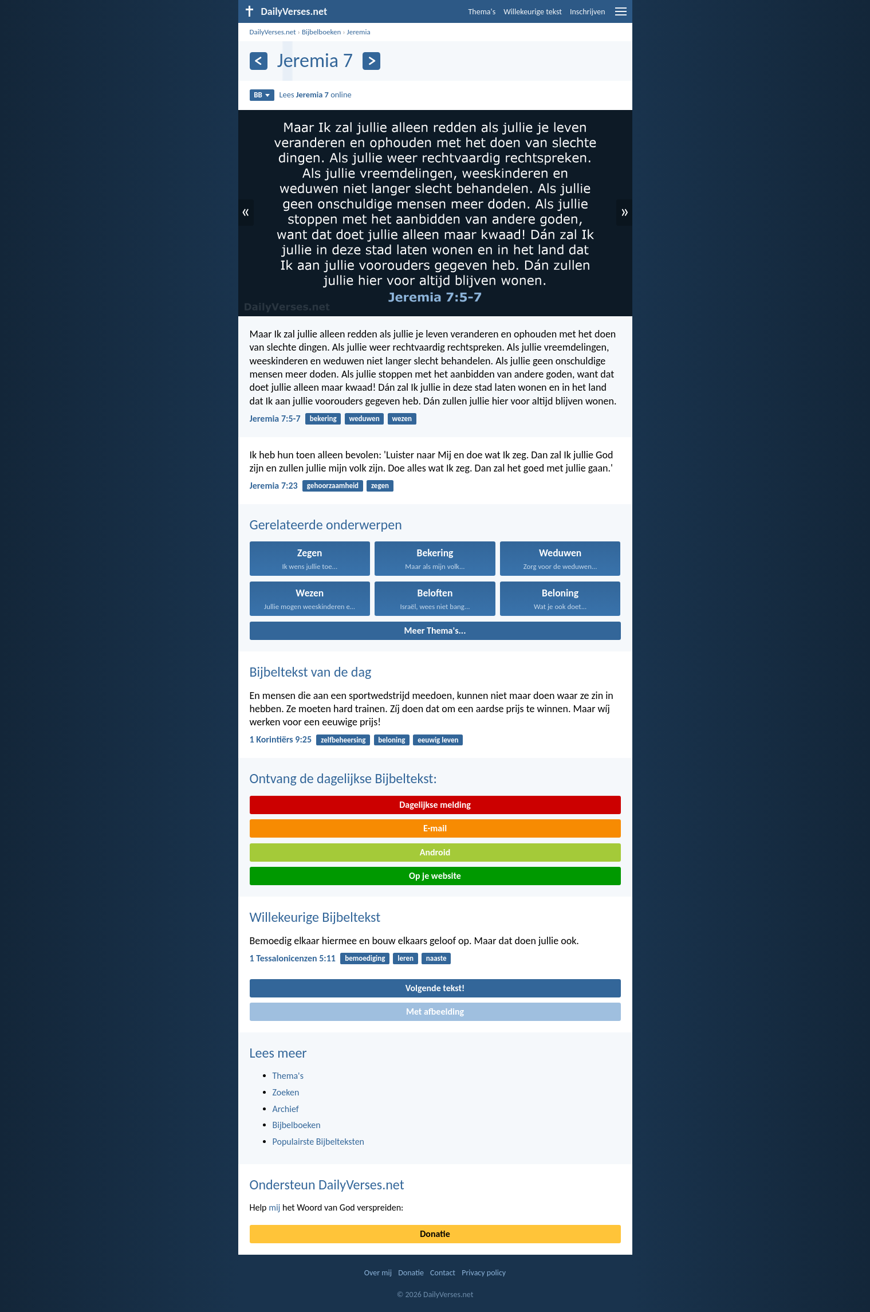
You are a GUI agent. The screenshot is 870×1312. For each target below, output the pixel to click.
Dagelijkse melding (435, 804)
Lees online (315, 94)
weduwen (364, 418)
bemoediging (365, 958)
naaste (436, 958)
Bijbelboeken (321, 32)
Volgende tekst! (435, 988)
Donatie (435, 1233)
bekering (323, 418)
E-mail (435, 828)
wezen (401, 418)
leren (405, 958)
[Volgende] (371, 61)
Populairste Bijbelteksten (319, 1141)
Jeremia (359, 32)
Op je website (435, 875)
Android (435, 852)
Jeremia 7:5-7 (275, 418)
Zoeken (286, 1092)
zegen (380, 485)
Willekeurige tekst (532, 12)
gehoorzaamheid (333, 485)
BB (262, 95)
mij (274, 1207)
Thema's (482, 12)
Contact (442, 1273)
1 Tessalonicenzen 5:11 (293, 958)
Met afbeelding (435, 1011)
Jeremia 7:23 (274, 485)
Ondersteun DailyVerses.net (327, 1184)
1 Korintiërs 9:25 (281, 739)
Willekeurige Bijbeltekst (315, 917)
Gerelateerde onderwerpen (326, 524)
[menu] (620, 16)
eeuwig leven (438, 740)
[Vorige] (258, 61)
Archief (286, 1108)
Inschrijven (587, 12)
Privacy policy (484, 1273)
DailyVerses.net (273, 32)
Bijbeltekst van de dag (311, 671)
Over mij (378, 1273)
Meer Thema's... (435, 630)
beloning (391, 740)
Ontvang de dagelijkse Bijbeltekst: (343, 778)
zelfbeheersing (343, 740)
